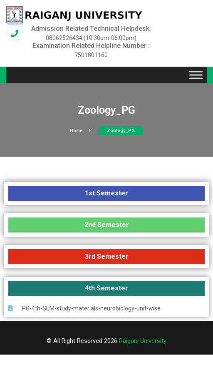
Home (80, 130)
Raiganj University (142, 341)
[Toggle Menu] (196, 75)
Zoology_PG (121, 130)
